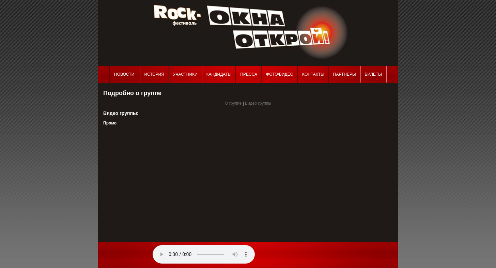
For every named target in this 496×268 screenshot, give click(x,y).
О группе (233, 103)
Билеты (373, 74)
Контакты (313, 74)
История (154, 74)
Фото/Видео (279, 74)
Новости (125, 74)
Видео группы (258, 103)
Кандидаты (219, 74)
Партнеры (344, 74)
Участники (185, 74)
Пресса (248, 74)
